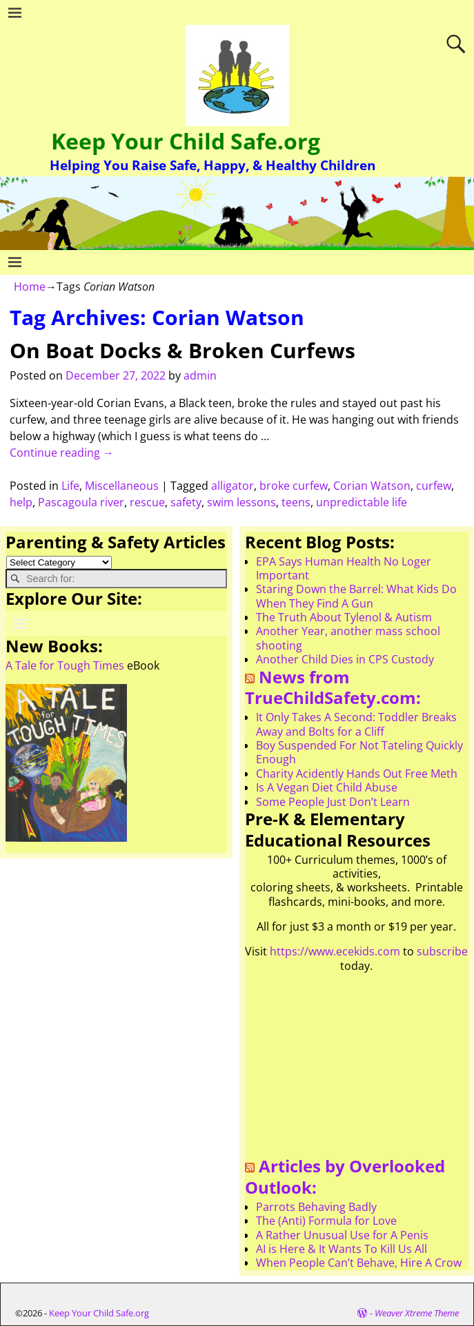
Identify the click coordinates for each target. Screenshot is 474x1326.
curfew (433, 485)
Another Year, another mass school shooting (348, 637)
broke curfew (293, 485)
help (21, 502)
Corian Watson (372, 485)
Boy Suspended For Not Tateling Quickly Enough (359, 752)
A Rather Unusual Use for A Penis (342, 1235)
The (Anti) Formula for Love (326, 1220)
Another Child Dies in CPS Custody (345, 659)
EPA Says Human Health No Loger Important (343, 568)
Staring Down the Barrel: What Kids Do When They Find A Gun (356, 595)
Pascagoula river (81, 502)
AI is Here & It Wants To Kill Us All (341, 1248)
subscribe (442, 951)
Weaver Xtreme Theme (417, 1313)
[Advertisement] (356, 1070)
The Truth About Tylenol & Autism (344, 617)
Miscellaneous (122, 485)
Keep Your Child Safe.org (185, 141)
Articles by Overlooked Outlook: (345, 1176)
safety (185, 502)
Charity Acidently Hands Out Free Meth (356, 773)
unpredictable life (361, 502)
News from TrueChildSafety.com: (333, 687)
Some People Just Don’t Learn (333, 801)
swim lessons (241, 502)
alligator (232, 485)
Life (70, 485)
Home (30, 286)
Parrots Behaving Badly (316, 1206)
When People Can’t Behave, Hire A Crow (359, 1262)
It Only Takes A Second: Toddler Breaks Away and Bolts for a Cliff (356, 723)
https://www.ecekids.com (335, 951)
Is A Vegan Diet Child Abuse (326, 787)
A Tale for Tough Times (65, 665)
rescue (147, 502)
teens (296, 502)
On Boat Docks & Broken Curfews (182, 350)
